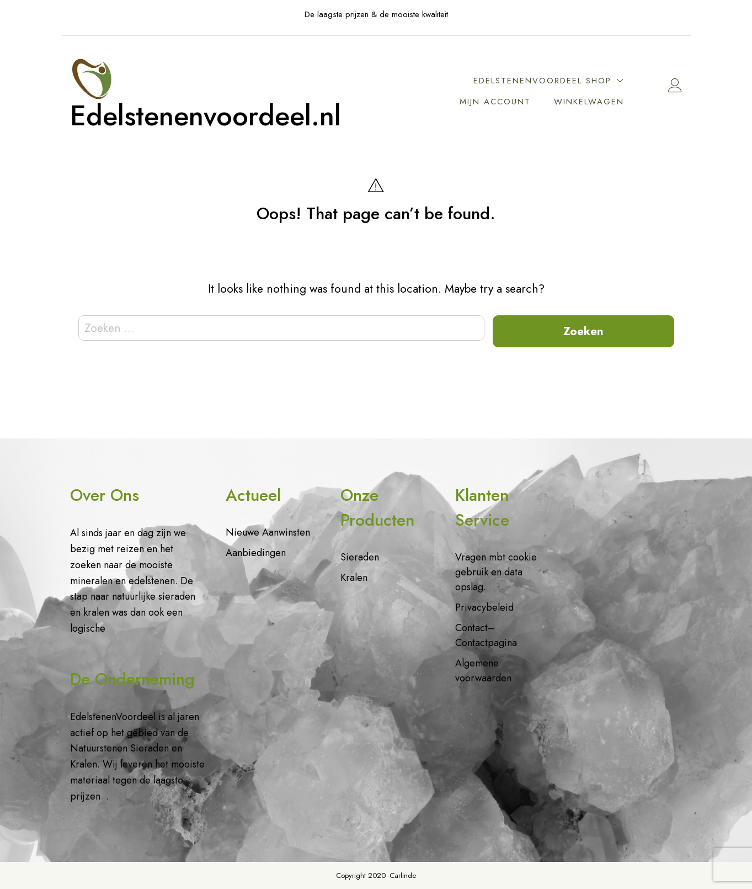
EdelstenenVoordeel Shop (542, 81)
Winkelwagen (589, 102)
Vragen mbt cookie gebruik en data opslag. (496, 572)
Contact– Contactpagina (486, 635)
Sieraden (359, 557)
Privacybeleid (484, 607)
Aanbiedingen (256, 553)
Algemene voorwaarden (483, 670)
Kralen (353, 577)
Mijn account (495, 102)
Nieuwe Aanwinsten (268, 532)
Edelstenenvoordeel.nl (205, 116)
